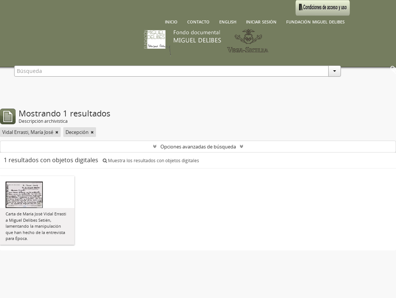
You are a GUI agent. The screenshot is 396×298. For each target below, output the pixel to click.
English (227, 21)
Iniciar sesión (261, 21)
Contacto (198, 21)
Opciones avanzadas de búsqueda (198, 146)
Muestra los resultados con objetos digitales (151, 160)
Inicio (171, 21)
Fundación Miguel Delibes (315, 21)
